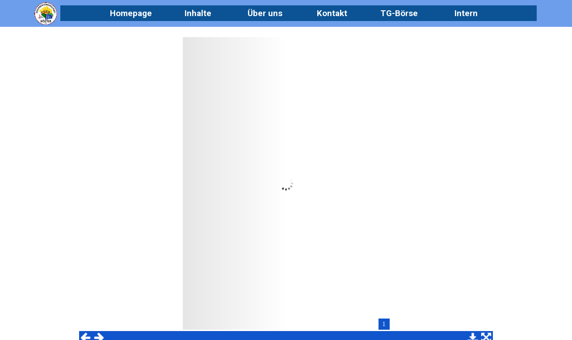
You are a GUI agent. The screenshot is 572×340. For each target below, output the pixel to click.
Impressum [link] (402, 309)
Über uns (265, 13)
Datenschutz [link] (401, 285)
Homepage (131, 13)
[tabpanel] (275, 302)
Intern (466, 13)
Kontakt (332, 13)
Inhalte (198, 13)
